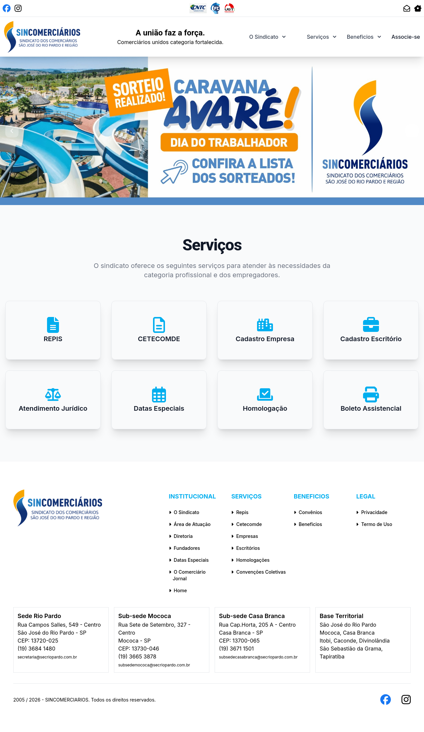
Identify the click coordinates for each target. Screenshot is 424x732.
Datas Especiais (189, 560)
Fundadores (184, 548)
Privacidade (371, 512)
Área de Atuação (190, 524)
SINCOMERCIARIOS (66, 700)
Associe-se (406, 36)
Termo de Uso (374, 524)
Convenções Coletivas (258, 572)
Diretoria (181, 536)
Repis (239, 512)
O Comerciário (196, 575)
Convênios (308, 512)
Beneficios (364, 36)
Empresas (244, 536)
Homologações (250, 560)
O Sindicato (267, 36)
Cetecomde (246, 524)
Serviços (321, 36)
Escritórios (245, 548)
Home (178, 590)
